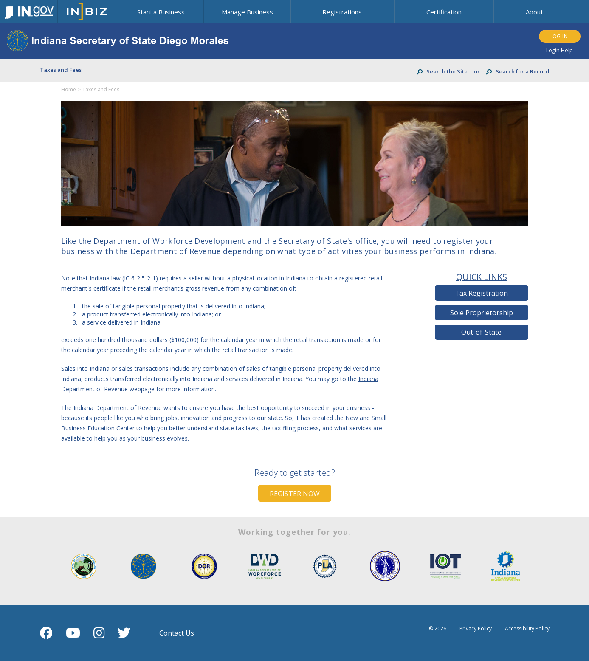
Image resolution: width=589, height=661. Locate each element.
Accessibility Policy (527, 628)
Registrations (342, 12)
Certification (444, 12)
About (534, 12)
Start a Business (161, 12)
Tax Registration (481, 293)
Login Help (559, 50)
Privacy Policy (475, 628)
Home (68, 89)
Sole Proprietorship (481, 312)
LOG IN (559, 36)
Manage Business (247, 12)
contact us (176, 633)
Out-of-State (481, 332)
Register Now (295, 493)
